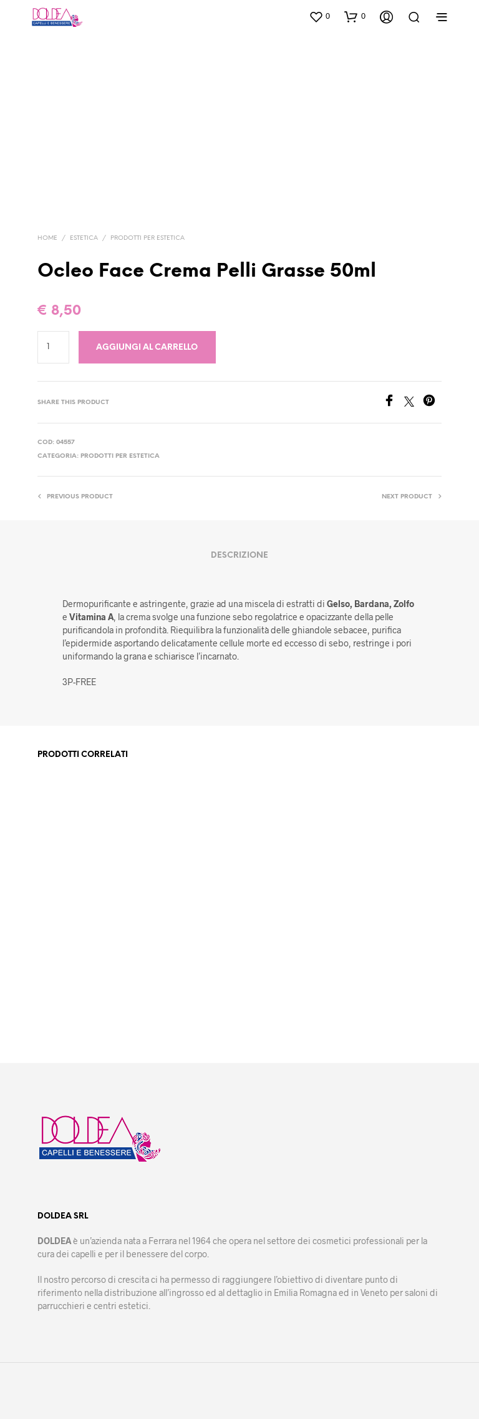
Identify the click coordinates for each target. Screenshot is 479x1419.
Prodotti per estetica (147, 238)
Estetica (84, 238)
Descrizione (239, 555)
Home (47, 238)
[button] (319, 16)
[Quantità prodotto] (53, 347)
